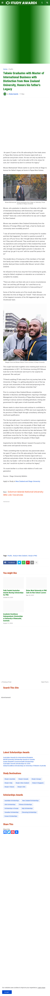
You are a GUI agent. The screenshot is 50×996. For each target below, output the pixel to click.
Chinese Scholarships (25, 804)
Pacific (11, 69)
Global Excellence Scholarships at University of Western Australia (24, 766)
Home (5, 69)
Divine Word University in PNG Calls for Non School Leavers (36, 591)
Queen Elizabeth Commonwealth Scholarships (18, 761)
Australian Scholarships (12, 800)
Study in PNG (32, 555)
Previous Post (6, 682)
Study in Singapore (37, 783)
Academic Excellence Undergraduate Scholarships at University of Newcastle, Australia (13, 617)
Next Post (44, 682)
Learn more (41, 987)
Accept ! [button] (7, 992)
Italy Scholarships (27, 808)
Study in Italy (8, 783)
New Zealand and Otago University (27, 481)
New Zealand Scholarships (30, 800)
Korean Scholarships (11, 816)
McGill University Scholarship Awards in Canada (19, 759)
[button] (2, 3)
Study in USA (21, 787)
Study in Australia (10, 779)
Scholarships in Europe (11, 808)
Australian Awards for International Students (18, 757)
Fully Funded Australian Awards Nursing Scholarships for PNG (13, 592)
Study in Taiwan (9, 787)
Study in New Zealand (20, 555)
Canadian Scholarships (11, 812)
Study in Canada (23, 779)
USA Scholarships (10, 804)
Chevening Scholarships (29, 812)
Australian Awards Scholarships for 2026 (16, 763)
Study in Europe (36, 779)
